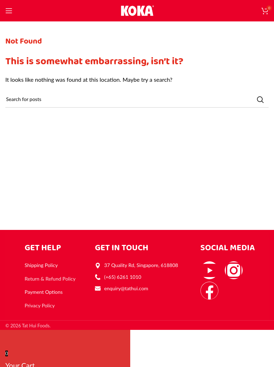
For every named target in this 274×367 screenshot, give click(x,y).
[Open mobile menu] (9, 11)
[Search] (137, 99)
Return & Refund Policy (50, 279)
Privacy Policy (40, 305)
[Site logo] (137, 9)
